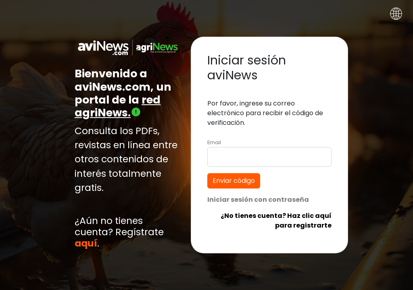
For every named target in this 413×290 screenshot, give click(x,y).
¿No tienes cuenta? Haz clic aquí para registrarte (276, 220)
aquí (86, 243)
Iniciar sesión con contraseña (258, 199)
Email (214, 142)
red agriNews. (118, 106)
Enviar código (234, 180)
